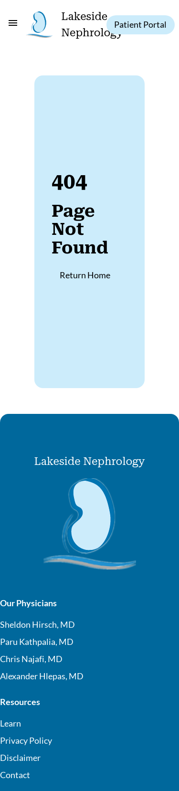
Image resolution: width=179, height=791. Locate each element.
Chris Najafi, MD (31, 659)
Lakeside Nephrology (89, 461)
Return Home (85, 275)
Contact (15, 775)
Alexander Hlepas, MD (42, 676)
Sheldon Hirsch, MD (37, 624)
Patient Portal (140, 24)
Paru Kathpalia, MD (37, 641)
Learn (10, 723)
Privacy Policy (26, 740)
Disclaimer (20, 757)
